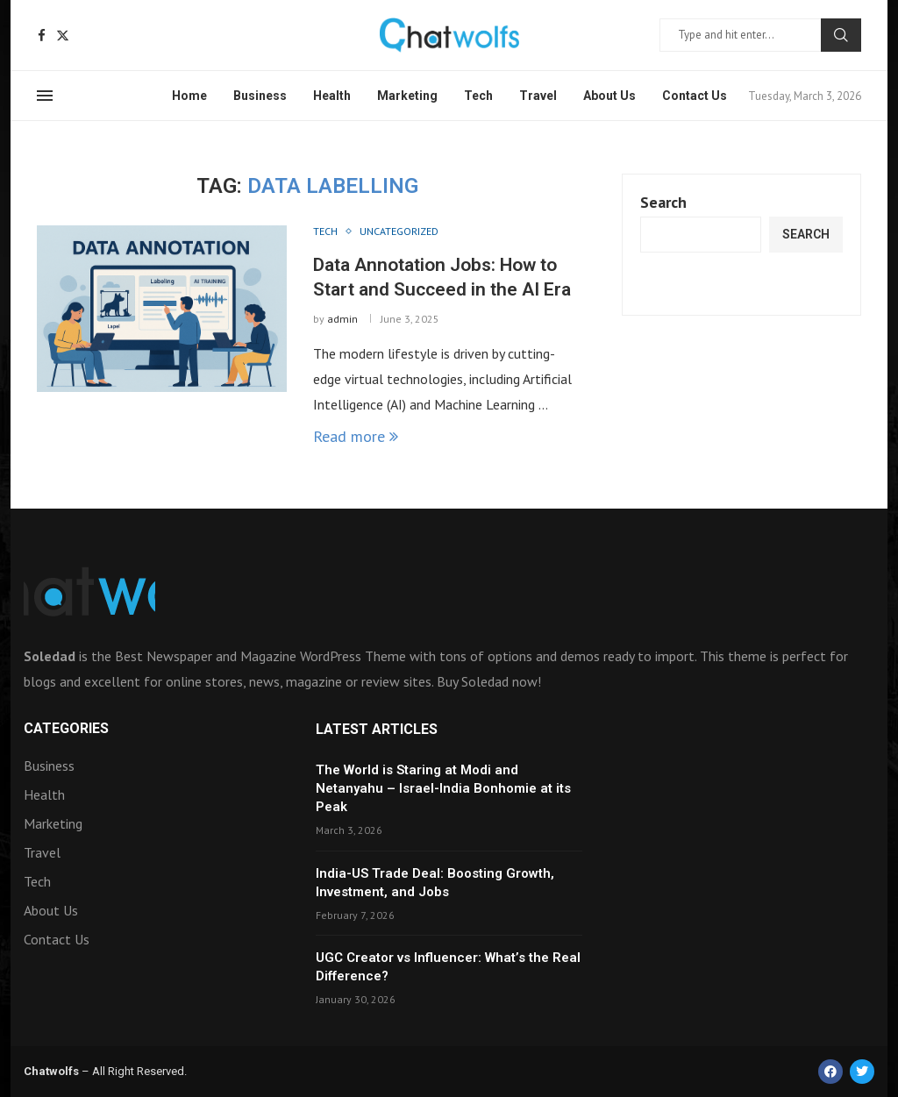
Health (332, 96)
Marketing (407, 96)
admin (342, 318)
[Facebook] (41, 35)
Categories (66, 729)
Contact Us (694, 96)
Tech (478, 96)
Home (189, 96)
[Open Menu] (45, 95)
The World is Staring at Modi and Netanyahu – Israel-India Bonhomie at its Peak (443, 788)
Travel (538, 96)
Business (260, 96)
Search (841, 35)
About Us (609, 96)
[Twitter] (62, 35)
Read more (355, 436)
